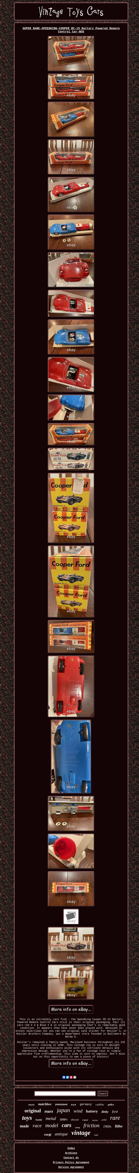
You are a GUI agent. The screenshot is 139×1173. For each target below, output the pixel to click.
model (51, 1125)
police (111, 1104)
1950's (64, 1119)
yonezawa (61, 1104)
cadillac (100, 1104)
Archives (71, 1153)
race (37, 1125)
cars (66, 1125)
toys (27, 1117)
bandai (39, 1120)
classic (31, 1104)
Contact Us (71, 1157)
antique (61, 1134)
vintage (80, 1132)
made (24, 1126)
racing (77, 1127)
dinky (104, 1111)
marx (49, 1111)
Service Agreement (71, 1167)
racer (85, 1120)
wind (78, 1111)
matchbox (44, 1104)
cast (96, 1135)
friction (91, 1125)
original (33, 1110)
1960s (107, 1126)
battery (92, 1111)
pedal (104, 1120)
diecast (75, 1119)
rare (115, 1118)
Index (71, 1148)
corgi (47, 1134)
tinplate (95, 1120)
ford (115, 1111)
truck (73, 1104)
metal (51, 1118)
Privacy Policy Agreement (71, 1162)
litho (119, 1126)
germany (86, 1104)
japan (63, 1110)
